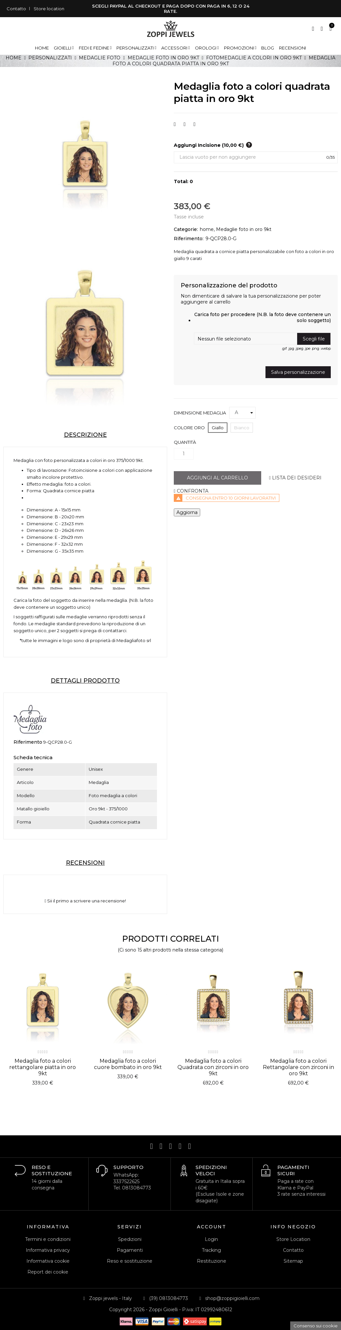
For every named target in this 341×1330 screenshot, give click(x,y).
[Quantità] (184, 454)
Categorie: (186, 229)
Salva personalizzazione (298, 372)
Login (211, 1239)
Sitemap (293, 1261)
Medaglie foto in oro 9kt (243, 229)
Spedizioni (129, 1239)
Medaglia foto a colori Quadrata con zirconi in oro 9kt (213, 1067)
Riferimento (28, 742)
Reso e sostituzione (129, 1261)
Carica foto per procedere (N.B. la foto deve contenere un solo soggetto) (262, 317)
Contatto (16, 8)
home (207, 229)
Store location (49, 8)
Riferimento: (188, 239)
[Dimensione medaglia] (242, 413)
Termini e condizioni (48, 1239)
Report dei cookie (47, 1272)
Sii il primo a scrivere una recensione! (85, 901)
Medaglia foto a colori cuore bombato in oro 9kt (128, 1064)
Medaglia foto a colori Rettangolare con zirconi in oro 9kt (298, 1067)
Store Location (293, 1239)
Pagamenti (130, 1250)
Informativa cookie (48, 1261)
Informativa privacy (48, 1250)
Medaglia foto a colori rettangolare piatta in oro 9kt (42, 1067)
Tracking (211, 1250)
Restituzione (211, 1261)
